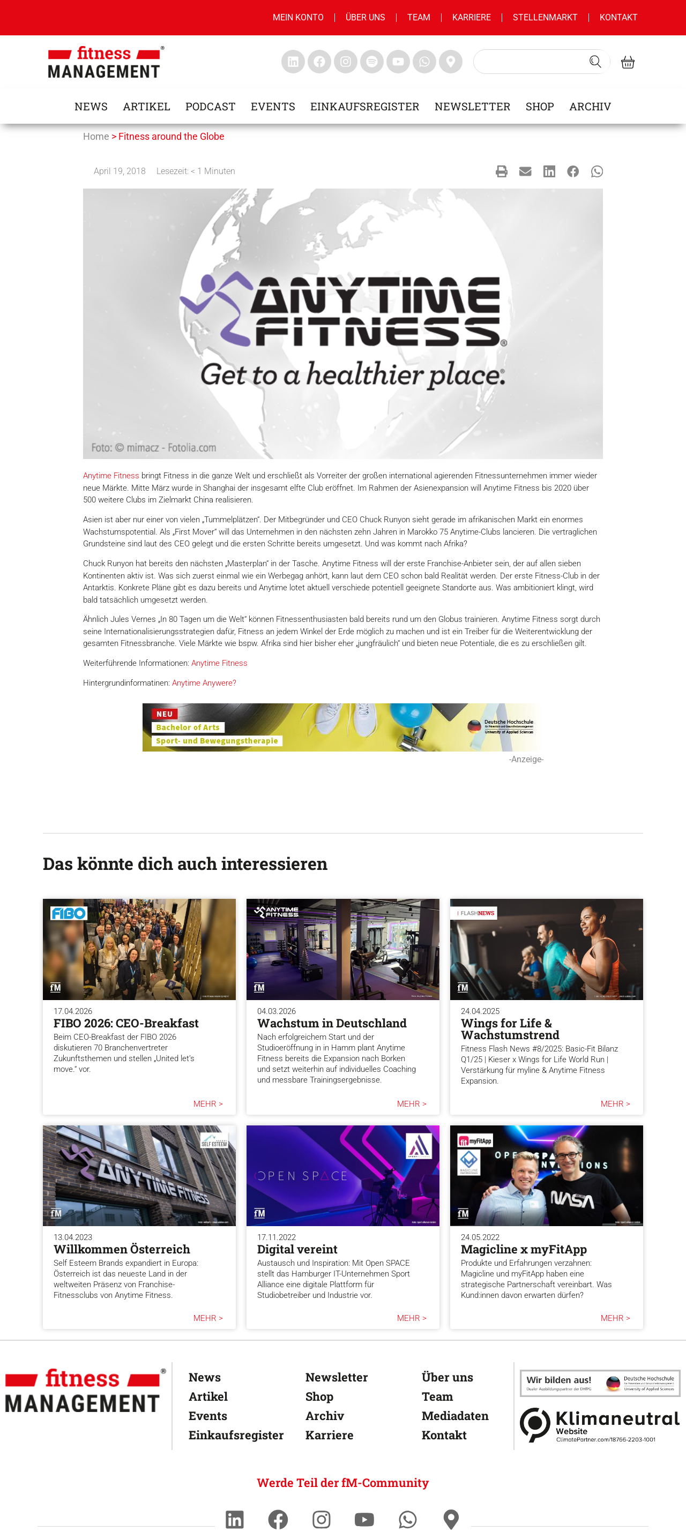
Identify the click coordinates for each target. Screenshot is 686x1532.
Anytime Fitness (111, 475)
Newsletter (473, 106)
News (91, 106)
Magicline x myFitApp (524, 1249)
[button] (502, 171)
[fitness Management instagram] (345, 61)
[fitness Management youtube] (398, 61)
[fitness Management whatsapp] (424, 61)
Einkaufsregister (365, 106)
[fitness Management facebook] (319, 61)
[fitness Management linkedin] (293, 61)
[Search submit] (595, 61)
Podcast (210, 106)
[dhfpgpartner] (600, 1383)
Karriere (471, 17)
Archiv (590, 106)
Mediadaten (455, 1415)
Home (96, 136)
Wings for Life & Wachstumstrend (510, 1028)
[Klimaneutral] (600, 1425)
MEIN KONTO (298, 17)
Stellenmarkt (545, 17)
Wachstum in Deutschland (332, 1023)
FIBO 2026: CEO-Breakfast (126, 1023)
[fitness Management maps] (451, 61)
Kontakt (619, 17)
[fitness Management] (85, 1390)
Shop (540, 106)
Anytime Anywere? (204, 683)
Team (418, 17)
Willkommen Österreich (122, 1249)
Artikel (146, 106)
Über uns (365, 17)
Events (273, 106)
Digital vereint (297, 1249)
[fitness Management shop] (628, 62)
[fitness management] (106, 62)
